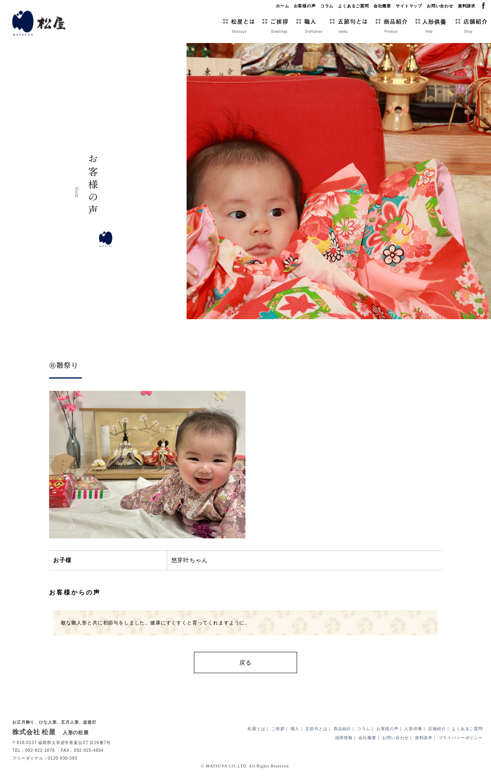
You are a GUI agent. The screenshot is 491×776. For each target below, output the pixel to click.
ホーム (282, 6)
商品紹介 (342, 731)
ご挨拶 (278, 731)
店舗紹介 (437, 731)
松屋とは (256, 731)
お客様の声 (305, 6)
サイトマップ (409, 6)
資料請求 (466, 6)
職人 (295, 731)
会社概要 (382, 6)
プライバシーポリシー (461, 740)
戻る (245, 662)
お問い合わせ (440, 6)
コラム (327, 6)
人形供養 (413, 731)
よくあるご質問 (353, 6)
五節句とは (316, 731)
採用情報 (344, 740)
